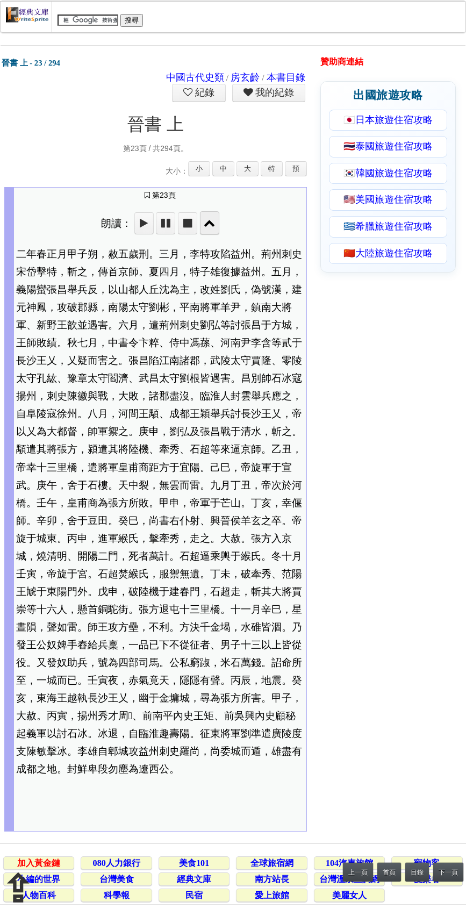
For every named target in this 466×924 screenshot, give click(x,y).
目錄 (417, 872)
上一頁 (358, 872)
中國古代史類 (195, 77)
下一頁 (448, 872)
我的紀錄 (273, 92)
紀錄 (203, 92)
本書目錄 (286, 77)
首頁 (389, 872)
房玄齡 (245, 77)
